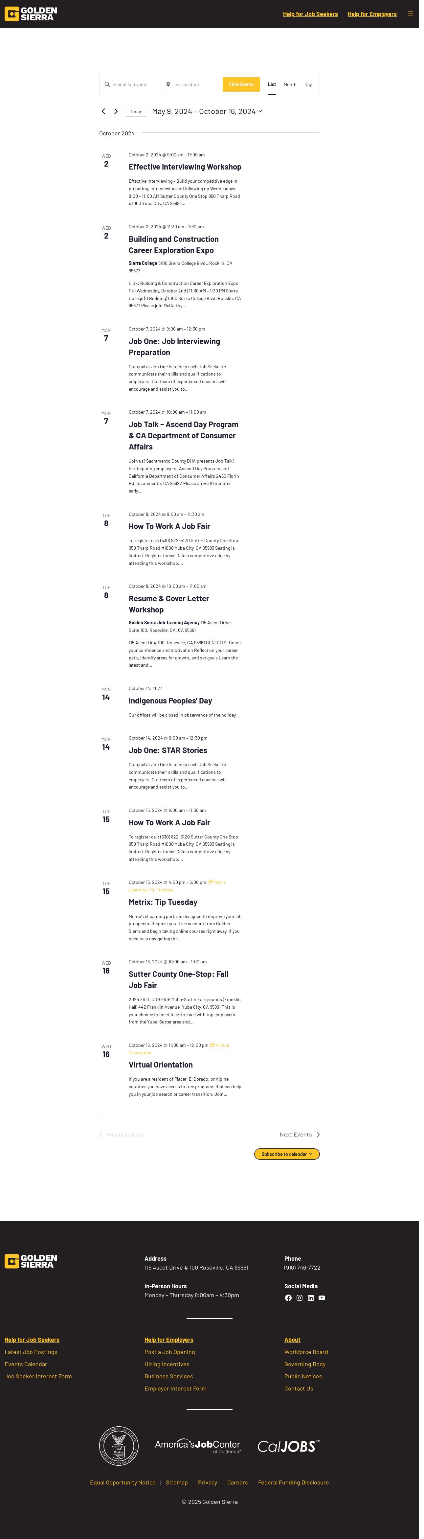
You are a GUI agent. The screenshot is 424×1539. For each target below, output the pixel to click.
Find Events (241, 84)
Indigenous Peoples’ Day (170, 700)
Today (136, 111)
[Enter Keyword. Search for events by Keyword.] (130, 84)
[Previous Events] (103, 111)
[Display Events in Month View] (290, 84)
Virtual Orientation (161, 1064)
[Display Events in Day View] (308, 84)
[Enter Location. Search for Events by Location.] (192, 84)
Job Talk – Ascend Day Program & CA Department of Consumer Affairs (183, 435)
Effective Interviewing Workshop (185, 166)
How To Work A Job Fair (169, 526)
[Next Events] (116, 111)
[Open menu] (410, 14)
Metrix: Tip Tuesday (163, 902)
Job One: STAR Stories (168, 750)
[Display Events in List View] (272, 84)
